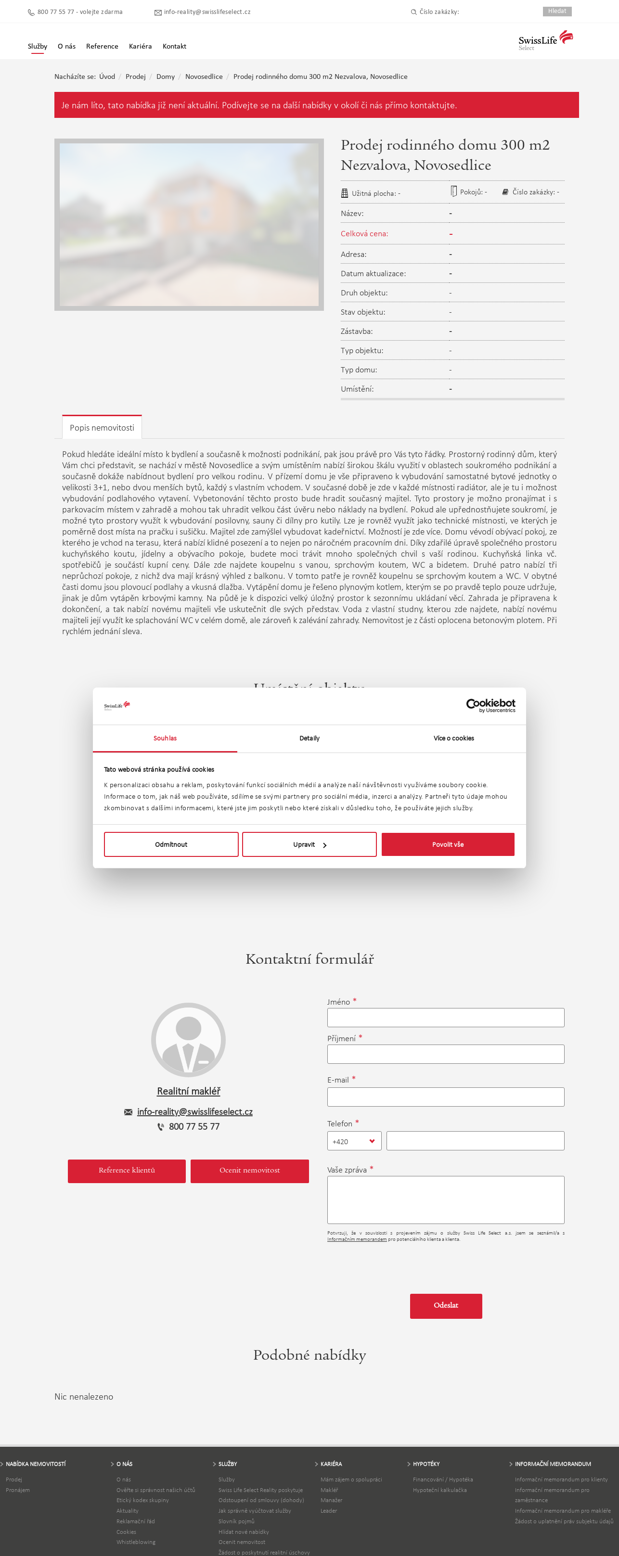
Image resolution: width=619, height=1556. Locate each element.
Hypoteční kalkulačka (440, 1489)
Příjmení (341, 1038)
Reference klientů (127, 1171)
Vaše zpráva (347, 1169)
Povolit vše (448, 844)
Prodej (136, 77)
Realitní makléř (188, 1090)
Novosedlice (204, 77)
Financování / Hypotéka (443, 1479)
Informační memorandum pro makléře (563, 1510)
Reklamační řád (135, 1521)
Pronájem (18, 1489)
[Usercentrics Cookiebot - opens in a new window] (473, 706)
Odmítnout (171, 844)
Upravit (309, 844)
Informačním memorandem (357, 1239)
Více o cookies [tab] (454, 738)
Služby (37, 47)
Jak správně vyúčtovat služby (255, 1510)
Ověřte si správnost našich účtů (155, 1489)
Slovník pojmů (237, 1521)
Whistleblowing (135, 1541)
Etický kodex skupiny (142, 1500)
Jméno (338, 1001)
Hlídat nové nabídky (244, 1531)
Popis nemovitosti (102, 427)
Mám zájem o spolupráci (351, 1479)
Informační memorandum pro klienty (561, 1479)
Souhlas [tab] (165, 738)
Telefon (339, 1123)
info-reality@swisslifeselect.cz (207, 12)
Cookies (126, 1531)
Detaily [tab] (309, 738)
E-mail (338, 1079)
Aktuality (127, 1510)
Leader (329, 1510)
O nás (123, 1479)
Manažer (331, 1500)
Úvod (107, 77)
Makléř (329, 1489)
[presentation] (400, 1264)
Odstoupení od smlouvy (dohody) (261, 1500)
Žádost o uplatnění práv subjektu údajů (564, 1521)
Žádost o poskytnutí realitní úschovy (264, 1552)
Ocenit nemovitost (249, 1171)
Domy (165, 77)
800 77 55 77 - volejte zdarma (80, 12)
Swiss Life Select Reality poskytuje (261, 1489)
